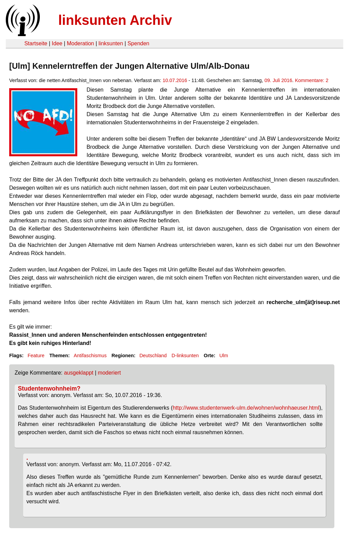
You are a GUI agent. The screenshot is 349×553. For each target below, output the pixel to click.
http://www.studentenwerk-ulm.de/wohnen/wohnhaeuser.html (246, 408)
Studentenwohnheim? (49, 388)
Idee (57, 43)
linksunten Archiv (115, 20)
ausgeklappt (78, 373)
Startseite (35, 43)
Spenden (138, 43)
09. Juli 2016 (278, 80)
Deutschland (152, 355)
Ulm (223, 355)
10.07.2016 (174, 80)
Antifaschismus (90, 355)
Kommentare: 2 (311, 80)
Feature (36, 355)
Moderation (80, 43)
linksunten (110, 43)
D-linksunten (185, 355)
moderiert (109, 373)
